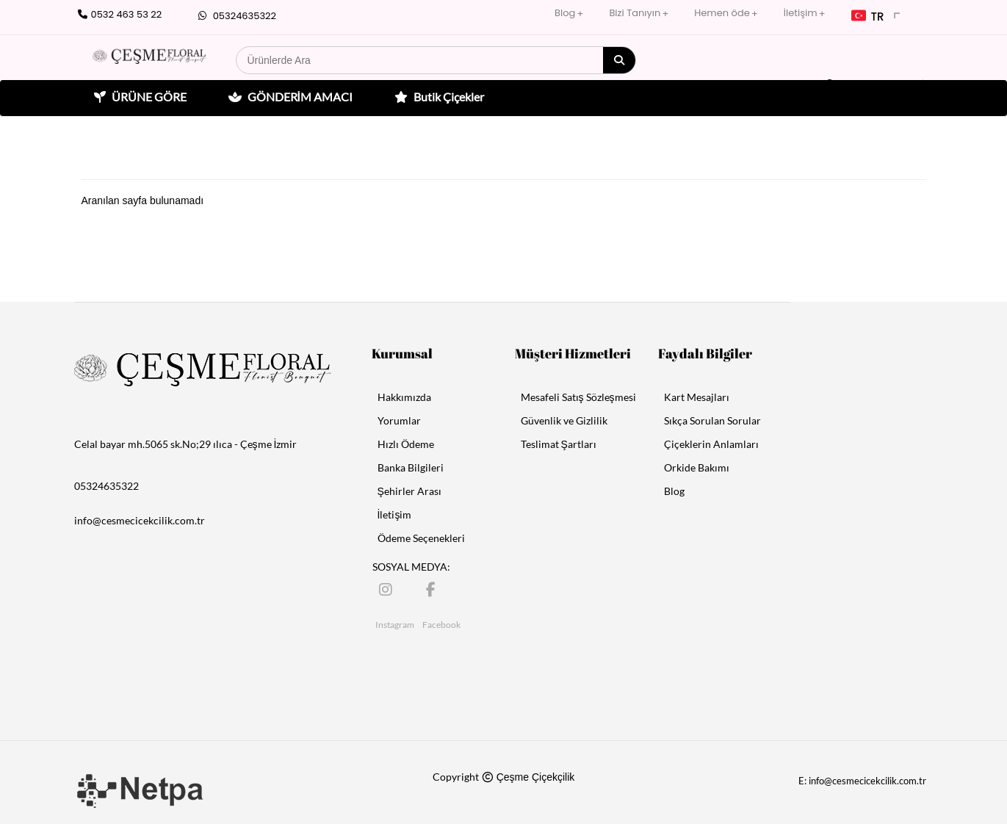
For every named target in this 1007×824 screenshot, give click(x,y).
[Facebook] (433, 588)
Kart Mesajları (696, 397)
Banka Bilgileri (411, 467)
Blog (565, 13)
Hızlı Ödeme (406, 444)
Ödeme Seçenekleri (421, 538)
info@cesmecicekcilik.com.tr (139, 520)
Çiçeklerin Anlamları (711, 444)
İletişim (800, 13)
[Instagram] (386, 588)
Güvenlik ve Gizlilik (564, 420)
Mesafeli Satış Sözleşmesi (578, 397)
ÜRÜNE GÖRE (138, 96)
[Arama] (619, 60)
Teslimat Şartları (558, 444)
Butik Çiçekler (437, 96)
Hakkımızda (404, 397)
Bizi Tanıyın (634, 13)
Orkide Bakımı (696, 467)
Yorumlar (399, 420)
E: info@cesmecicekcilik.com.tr (862, 781)
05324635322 (235, 15)
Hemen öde (721, 13)
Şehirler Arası (409, 491)
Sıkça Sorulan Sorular (712, 420)
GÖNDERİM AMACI (289, 96)
